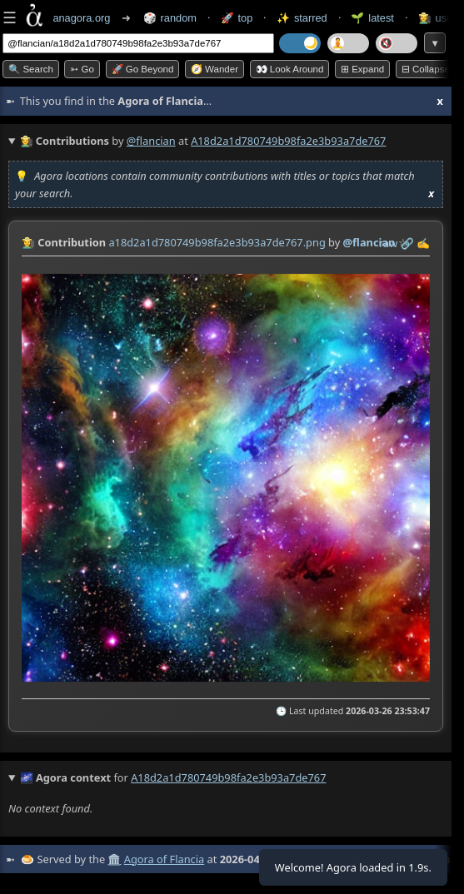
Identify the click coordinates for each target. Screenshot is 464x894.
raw (388, 243)
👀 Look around (290, 69)
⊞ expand (362, 69)
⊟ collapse (426, 69)
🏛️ (114, 859)
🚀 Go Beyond (143, 69)
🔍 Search (30, 69)
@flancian (151, 140)
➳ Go (82, 69)
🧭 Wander (214, 69)
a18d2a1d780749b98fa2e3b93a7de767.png (216, 242)
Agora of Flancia (164, 859)
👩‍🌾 (28, 242)
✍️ (423, 243)
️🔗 (407, 243)
